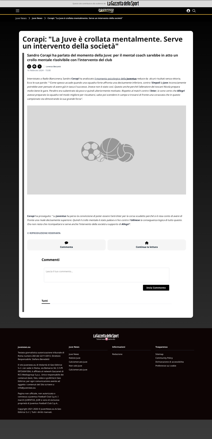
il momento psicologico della (116, 78)
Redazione (117, 354)
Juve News (21, 18)
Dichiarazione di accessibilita (169, 361)
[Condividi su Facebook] (34, 66)
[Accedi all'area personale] (188, 10)
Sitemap (159, 354)
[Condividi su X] (40, 66)
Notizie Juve (74, 357)
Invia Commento (156, 287)
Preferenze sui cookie (165, 365)
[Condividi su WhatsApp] (29, 66)
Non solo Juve (75, 365)
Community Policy (164, 357)
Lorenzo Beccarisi (53, 66)
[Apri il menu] (18, 11)
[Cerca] (194, 11)
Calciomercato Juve (78, 361)
